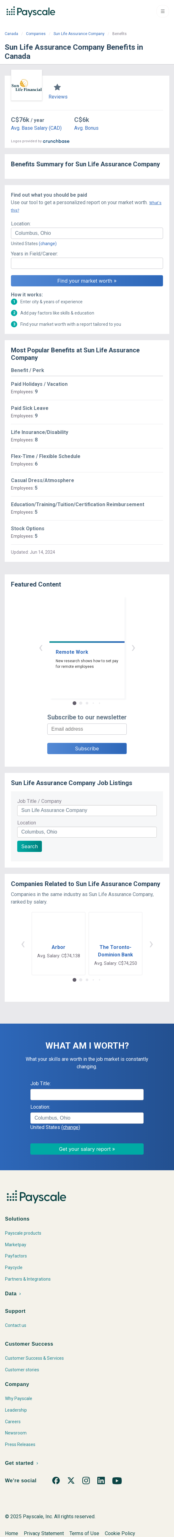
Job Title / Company (39, 801)
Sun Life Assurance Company (79, 34)
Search (29, 846)
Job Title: (40, 1083)
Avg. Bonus (86, 128)
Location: (21, 224)
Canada (11, 34)
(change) (48, 243)
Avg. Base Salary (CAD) (36, 128)
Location (26, 823)
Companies (36, 34)
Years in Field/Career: (34, 254)
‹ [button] (40, 647)
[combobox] (87, 233)
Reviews (58, 97)
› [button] (133, 647)
